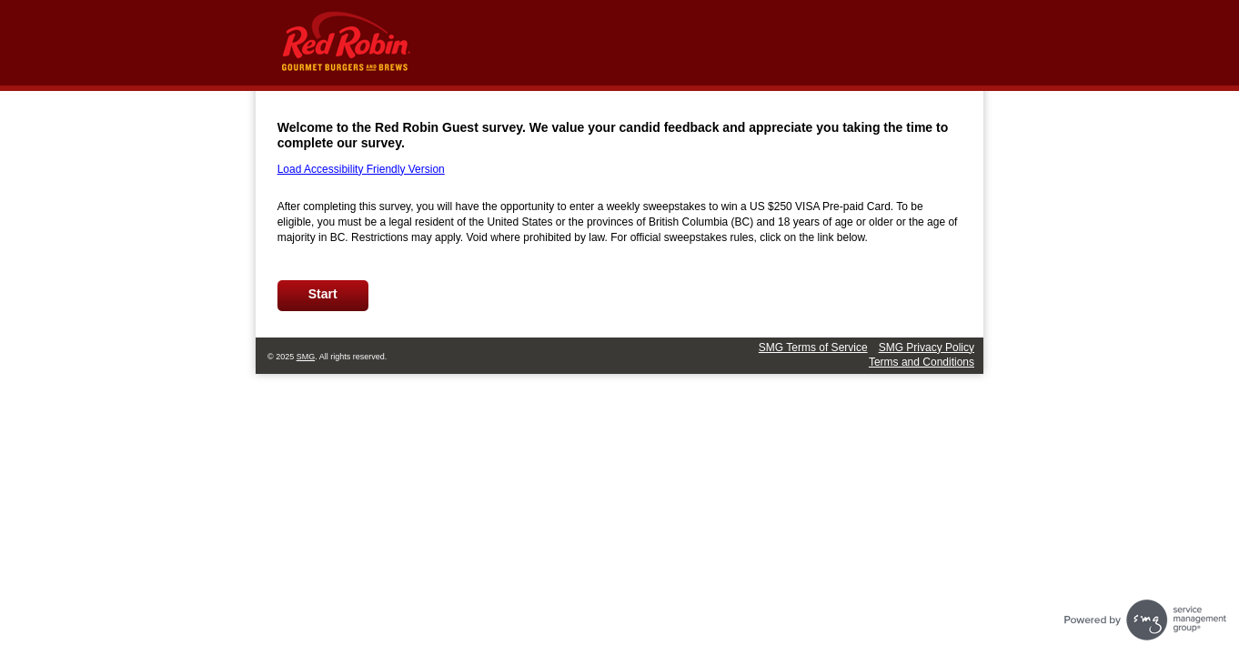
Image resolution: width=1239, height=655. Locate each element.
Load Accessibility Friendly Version (361, 169)
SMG (306, 356)
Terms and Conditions (921, 362)
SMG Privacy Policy (926, 347)
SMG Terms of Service (813, 347)
